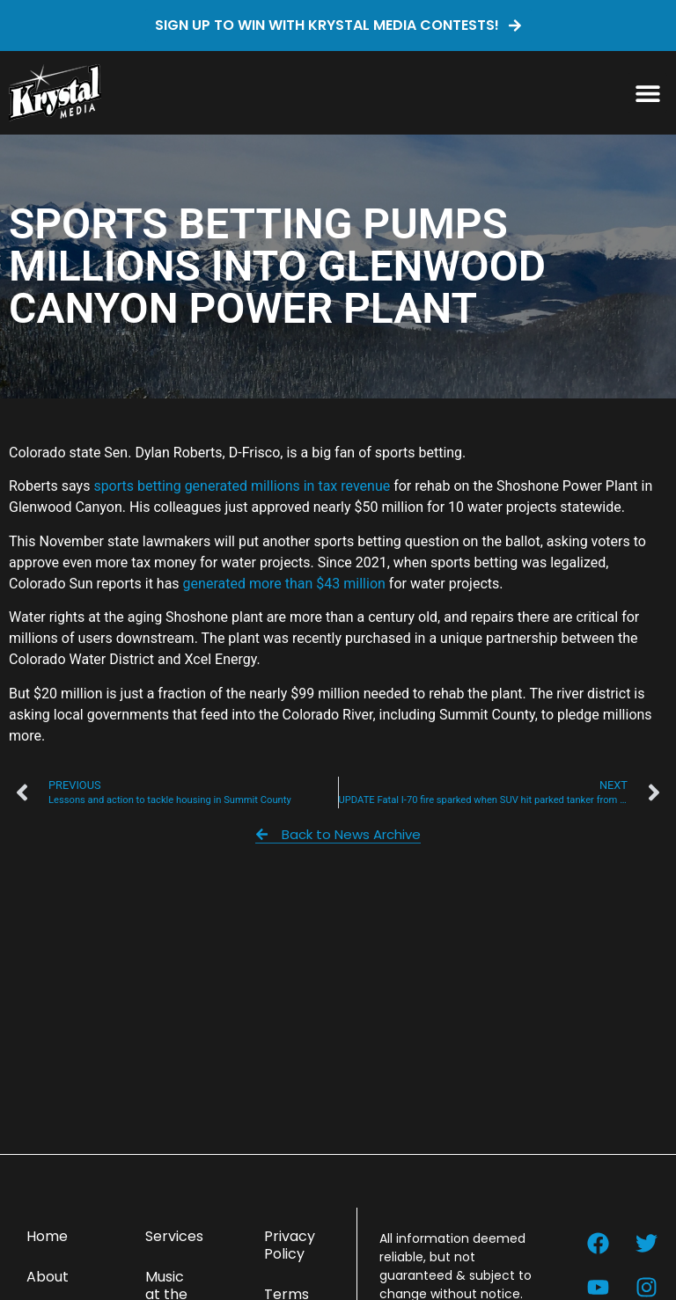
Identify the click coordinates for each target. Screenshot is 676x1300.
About (47, 1277)
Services (174, 1236)
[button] (647, 93)
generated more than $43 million (284, 583)
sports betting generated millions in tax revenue (241, 486)
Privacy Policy (289, 1245)
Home (47, 1236)
